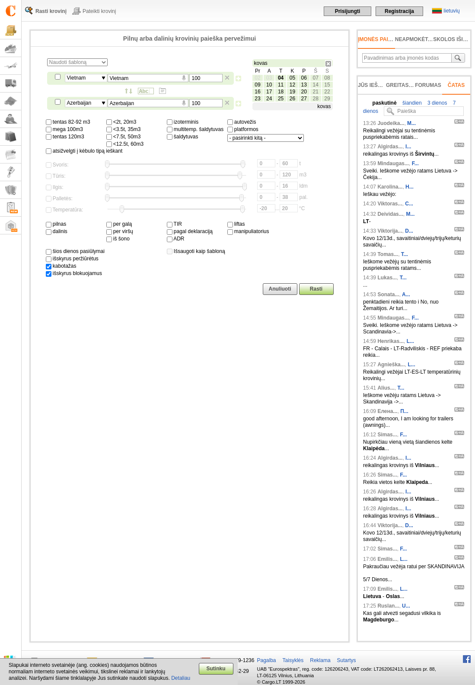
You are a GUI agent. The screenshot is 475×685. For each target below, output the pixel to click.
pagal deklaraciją (190, 231)
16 (257, 92)
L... (410, 341)
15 (327, 85)
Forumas (428, 85)
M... (411, 123)
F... (415, 163)
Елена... (387, 411)
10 (269, 85)
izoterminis (183, 122)
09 (257, 85)
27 (304, 99)
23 (257, 99)
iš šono (118, 239)
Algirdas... (389, 147)
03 (269, 78)
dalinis (56, 231)
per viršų (119, 231)
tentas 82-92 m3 (68, 122)
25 (281, 99)
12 (292, 85)
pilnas (56, 224)
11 (281, 85)
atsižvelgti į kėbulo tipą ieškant (84, 151)
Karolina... (389, 187)
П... (404, 411)
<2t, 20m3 (121, 122)
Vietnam (76, 78)
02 (257, 78)
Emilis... (387, 559)
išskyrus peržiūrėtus (72, 259)
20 (304, 92)
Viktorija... (389, 231)
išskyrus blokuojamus (74, 273)
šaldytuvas (182, 137)
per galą (119, 224)
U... (406, 606)
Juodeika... (390, 123)
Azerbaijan (79, 103)
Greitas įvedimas (410, 85)
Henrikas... (390, 341)
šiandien (411, 103)
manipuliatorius (248, 231)
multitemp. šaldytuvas (195, 129)
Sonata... (388, 294)
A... (406, 294)
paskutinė (385, 103)
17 (269, 92)
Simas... (387, 435)
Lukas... (387, 278)
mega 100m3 (64, 129)
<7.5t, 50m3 (123, 137)
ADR (176, 239)
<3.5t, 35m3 (123, 129)
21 (315, 92)
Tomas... (387, 254)
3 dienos (436, 103)
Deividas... (390, 214)
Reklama (320, 660)
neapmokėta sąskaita (427, 39)
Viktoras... (389, 204)
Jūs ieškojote (378, 85)
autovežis (241, 122)
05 (292, 78)
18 (281, 92)
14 (315, 85)
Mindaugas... (393, 163)
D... (409, 231)
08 (327, 78)
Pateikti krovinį (99, 11)
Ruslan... (388, 606)
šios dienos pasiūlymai (75, 251)
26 (292, 99)
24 (269, 99)
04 (281, 78)
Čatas (456, 85)
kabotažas (61, 266)
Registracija (399, 11)
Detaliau (180, 678)
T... (404, 254)
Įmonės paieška (380, 39)
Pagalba (266, 660)
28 (315, 99)
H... (409, 187)
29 (327, 99)
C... (409, 204)
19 (292, 92)
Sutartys (346, 660)
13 (304, 85)
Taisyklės (293, 660)
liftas (236, 224)
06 (304, 78)
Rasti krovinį (51, 11)
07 (315, 78)
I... (408, 147)
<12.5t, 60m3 (125, 144)
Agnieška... (391, 365)
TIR (174, 224)
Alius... (385, 388)
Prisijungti (347, 11)
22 (327, 92)
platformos (242, 129)
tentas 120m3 (65, 137)
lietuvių (451, 11)
